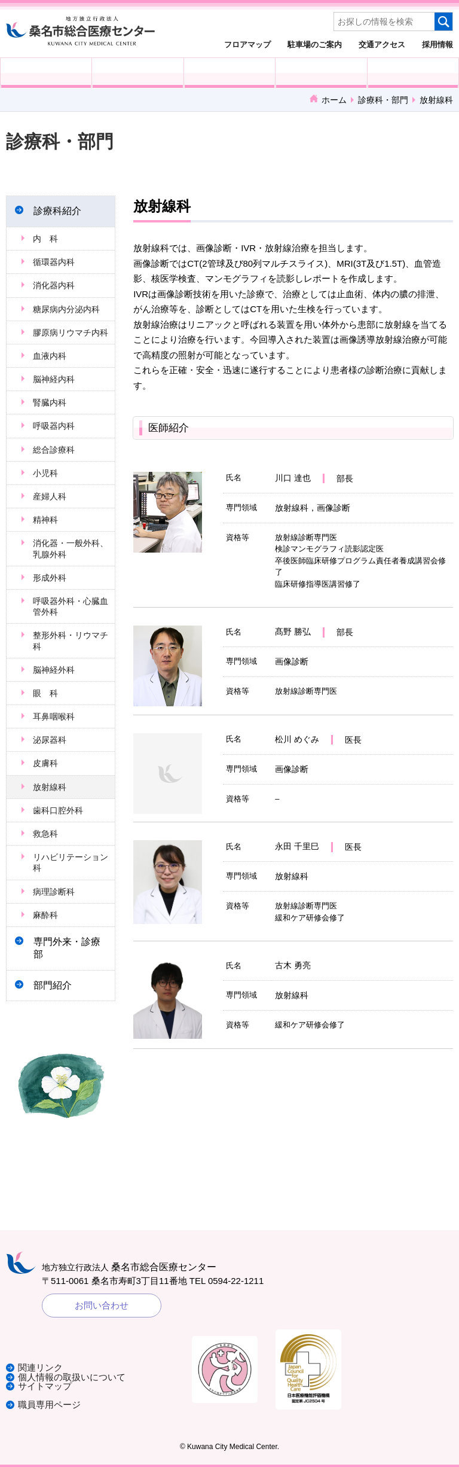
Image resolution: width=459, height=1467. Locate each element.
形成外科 (49, 577)
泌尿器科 (49, 740)
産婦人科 (49, 496)
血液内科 (49, 356)
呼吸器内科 (54, 426)
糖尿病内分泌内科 (66, 309)
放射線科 (49, 787)
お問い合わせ (101, 1305)
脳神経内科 (54, 379)
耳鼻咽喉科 (54, 716)
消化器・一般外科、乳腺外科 (70, 548)
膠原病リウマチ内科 (70, 332)
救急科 (45, 833)
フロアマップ (247, 44)
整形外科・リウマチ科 (70, 640)
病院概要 (413, 73)
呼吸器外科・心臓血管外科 (70, 606)
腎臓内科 (49, 402)
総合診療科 (54, 450)
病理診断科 (54, 891)
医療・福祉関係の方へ (229, 73)
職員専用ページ (49, 1404)
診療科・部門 (383, 100)
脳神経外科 (54, 670)
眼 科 (45, 693)
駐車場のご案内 (314, 44)
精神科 (45, 519)
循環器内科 (54, 262)
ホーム (334, 100)
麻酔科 (45, 915)
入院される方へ (137, 73)
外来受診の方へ (46, 73)
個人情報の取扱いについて (72, 1377)
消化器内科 (54, 285)
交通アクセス (382, 44)
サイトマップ (45, 1386)
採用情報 (437, 44)
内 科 (45, 238)
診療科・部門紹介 (321, 73)
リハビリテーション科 (70, 862)
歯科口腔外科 (58, 810)
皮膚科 (45, 763)
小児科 (45, 473)
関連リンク (40, 1368)
